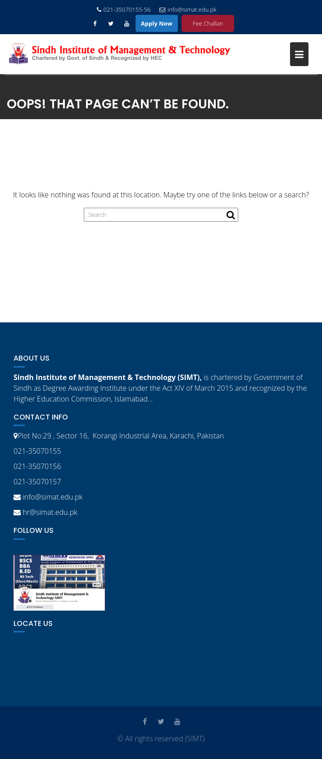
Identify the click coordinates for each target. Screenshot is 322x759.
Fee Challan (208, 23)
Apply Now (156, 23)
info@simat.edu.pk (187, 9)
